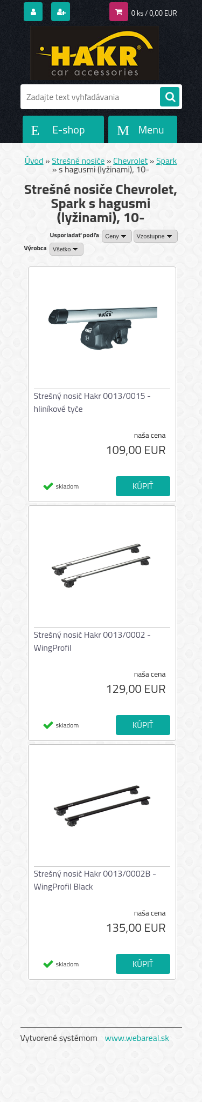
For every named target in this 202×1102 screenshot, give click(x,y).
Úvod (34, 160)
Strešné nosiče (78, 160)
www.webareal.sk (137, 1037)
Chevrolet (130, 160)
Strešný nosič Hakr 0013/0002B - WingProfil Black (95, 880)
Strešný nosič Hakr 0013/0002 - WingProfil (92, 641)
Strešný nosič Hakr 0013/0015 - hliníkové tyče (92, 402)
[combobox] (117, 236)
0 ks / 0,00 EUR (154, 13)
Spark (166, 160)
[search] (169, 97)
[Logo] (94, 53)
